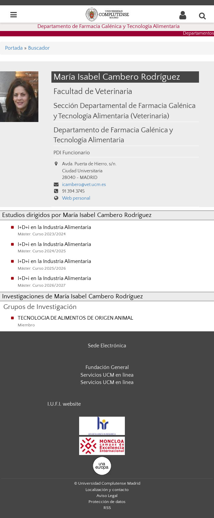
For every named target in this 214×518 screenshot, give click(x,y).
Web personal (76, 198)
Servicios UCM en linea (107, 382)
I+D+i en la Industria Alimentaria (54, 227)
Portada (14, 48)
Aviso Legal (107, 495)
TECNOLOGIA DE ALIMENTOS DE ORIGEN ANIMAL (75, 318)
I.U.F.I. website (64, 404)
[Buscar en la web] (202, 16)
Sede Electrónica (107, 346)
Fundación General (107, 367)
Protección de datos (107, 501)
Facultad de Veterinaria (92, 91)
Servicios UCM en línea (107, 375)
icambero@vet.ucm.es (84, 184)
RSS (107, 507)
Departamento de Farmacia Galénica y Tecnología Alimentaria (108, 26)
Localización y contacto (107, 489)
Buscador (39, 48)
